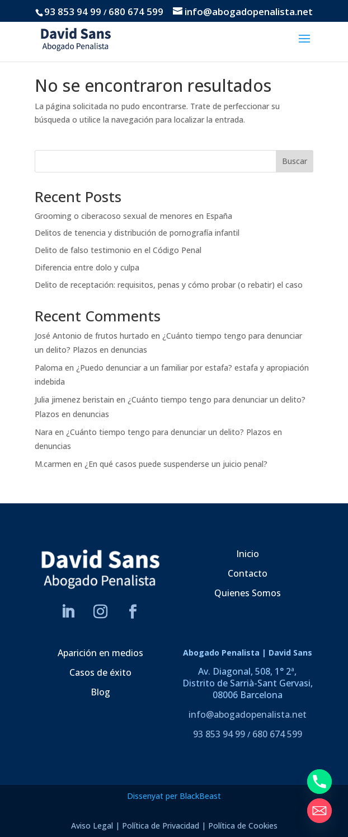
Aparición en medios (100, 653)
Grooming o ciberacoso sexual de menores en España (133, 216)
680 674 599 (136, 11)
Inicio (247, 554)
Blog (100, 692)
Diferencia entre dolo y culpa (87, 267)
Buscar (294, 161)
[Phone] (319, 781)
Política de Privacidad (160, 825)
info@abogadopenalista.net (248, 714)
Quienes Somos (247, 593)
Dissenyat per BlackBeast (174, 796)
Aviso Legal (92, 825)
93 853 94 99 (72, 11)
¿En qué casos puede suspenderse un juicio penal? (175, 464)
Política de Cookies (243, 825)
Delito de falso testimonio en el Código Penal (118, 250)
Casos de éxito (100, 672)
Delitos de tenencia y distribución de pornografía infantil (137, 232)
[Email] (319, 810)
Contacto (247, 573)
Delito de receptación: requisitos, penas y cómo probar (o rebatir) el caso (169, 284)
